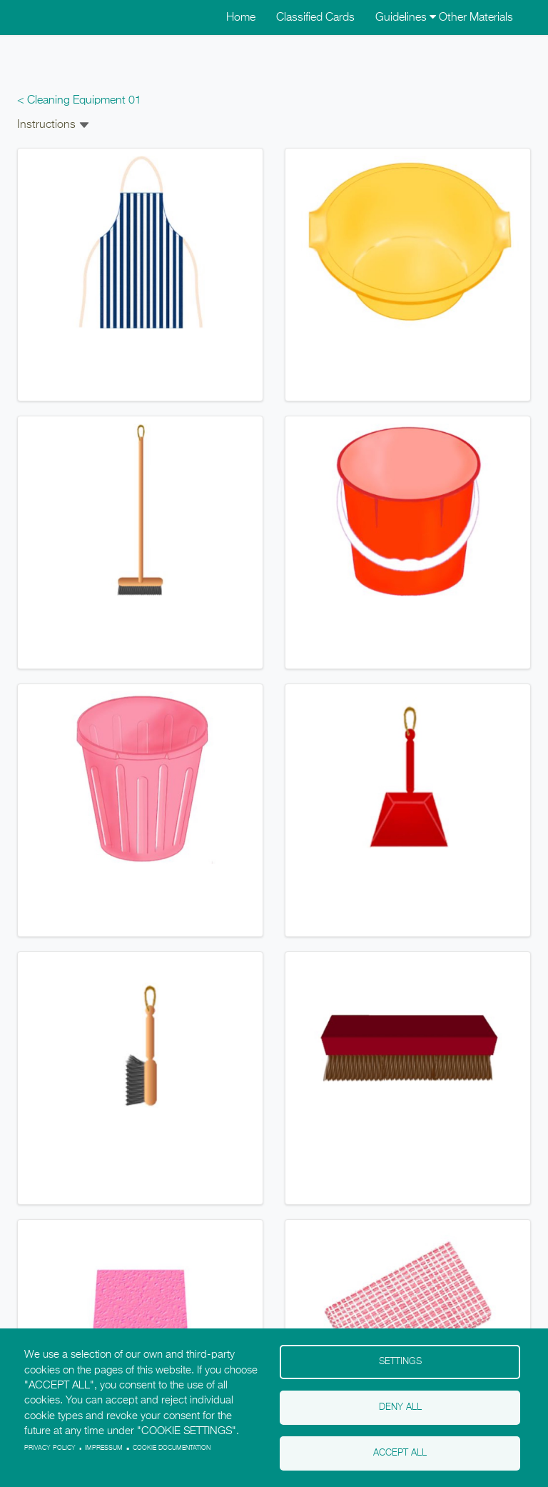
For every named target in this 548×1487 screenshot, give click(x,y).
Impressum (104, 1448)
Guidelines (405, 18)
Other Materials (476, 18)
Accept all (400, 1453)
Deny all (400, 1407)
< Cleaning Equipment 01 (79, 100)
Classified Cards (315, 18)
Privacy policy (50, 1448)
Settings (400, 1361)
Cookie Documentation (171, 1448)
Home (240, 18)
